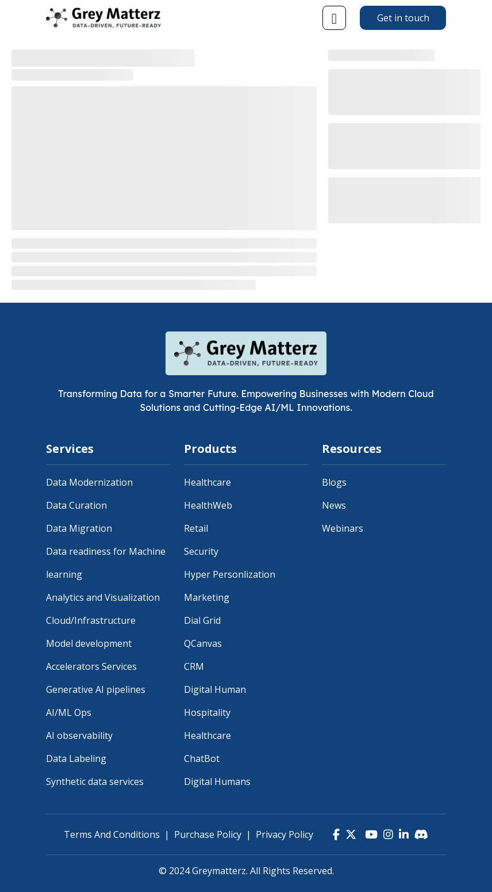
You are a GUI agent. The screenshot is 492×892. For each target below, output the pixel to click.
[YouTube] (370, 834)
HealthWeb (208, 505)
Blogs (334, 482)
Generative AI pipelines (95, 689)
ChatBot (202, 758)
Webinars (342, 528)
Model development (89, 643)
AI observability (79, 735)
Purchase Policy (207, 834)
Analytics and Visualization (103, 597)
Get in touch (403, 18)
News (334, 505)
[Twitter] (350, 834)
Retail (196, 528)
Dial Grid (202, 620)
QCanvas (203, 643)
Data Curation (76, 505)
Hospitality (207, 712)
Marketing (206, 597)
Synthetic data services (95, 781)
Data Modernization (89, 482)
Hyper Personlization (229, 574)
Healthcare (207, 482)
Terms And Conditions (112, 834)
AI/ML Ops (68, 712)
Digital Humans (217, 781)
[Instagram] (388, 834)
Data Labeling (76, 758)
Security (201, 551)
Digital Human (215, 689)
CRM (194, 666)
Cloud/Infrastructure (91, 620)
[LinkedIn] (404, 834)
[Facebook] (336, 834)
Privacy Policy (284, 834)
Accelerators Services (91, 666)
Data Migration (79, 528)
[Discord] (421, 834)
